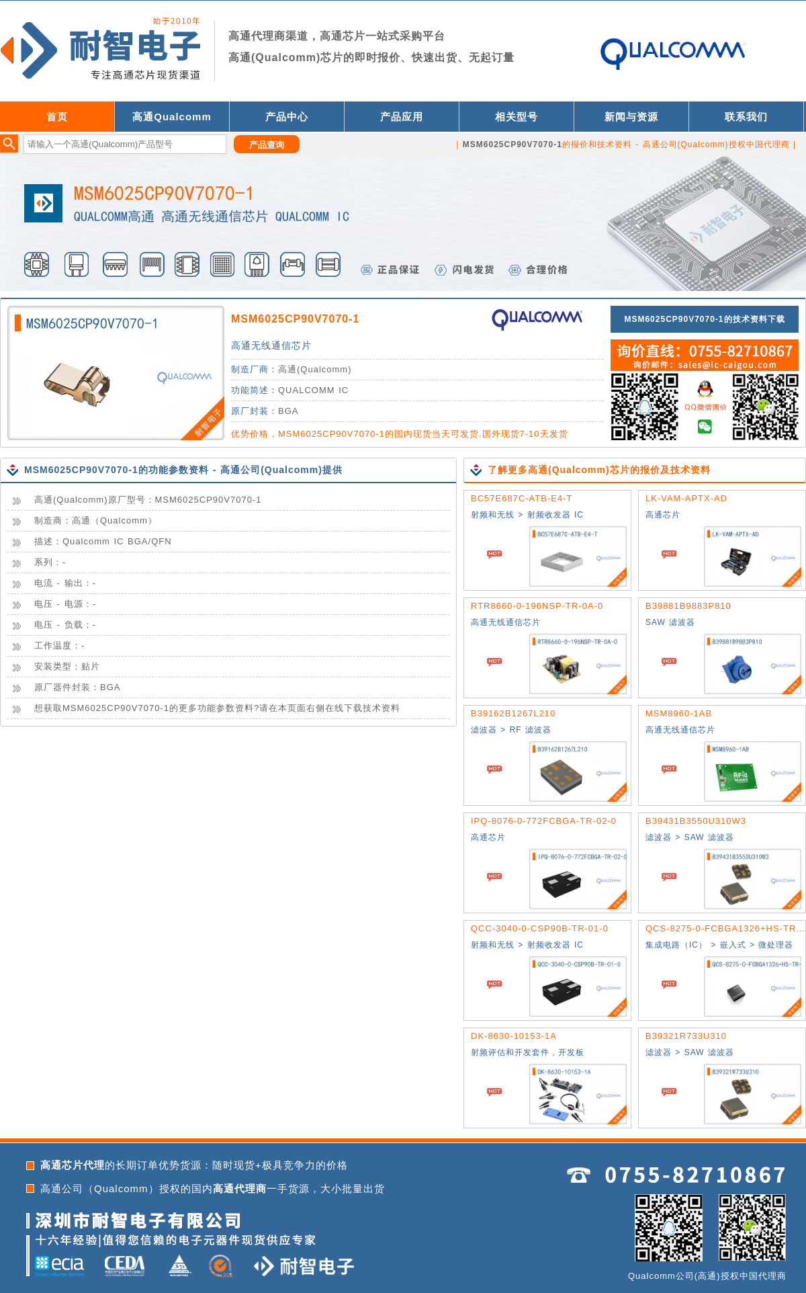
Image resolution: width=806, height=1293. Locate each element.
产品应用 (401, 116)
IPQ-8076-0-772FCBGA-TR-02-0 (544, 821)
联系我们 (746, 116)
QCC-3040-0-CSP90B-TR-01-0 (540, 928)
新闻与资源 (631, 116)
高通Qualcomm (172, 116)
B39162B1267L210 (513, 713)
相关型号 (516, 116)
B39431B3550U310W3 (695, 821)
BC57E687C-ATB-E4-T (521, 498)
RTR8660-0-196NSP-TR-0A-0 (537, 606)
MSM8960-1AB (678, 713)
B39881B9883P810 (688, 606)
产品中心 (286, 116)
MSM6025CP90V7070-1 (295, 319)
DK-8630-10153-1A (514, 1036)
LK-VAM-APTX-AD (686, 498)
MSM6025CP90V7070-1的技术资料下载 (704, 319)
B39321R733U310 (686, 1036)
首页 (57, 116)
